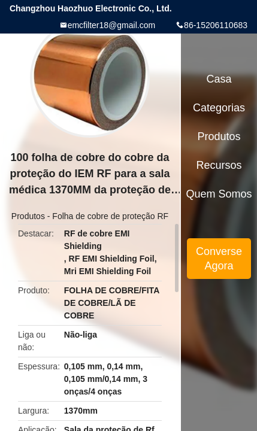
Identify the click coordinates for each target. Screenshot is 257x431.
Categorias (219, 108)
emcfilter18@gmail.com (111, 25)
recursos (219, 165)
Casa (219, 79)
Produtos (28, 216)
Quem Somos (219, 194)
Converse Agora (219, 258)
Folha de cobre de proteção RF (110, 216)
